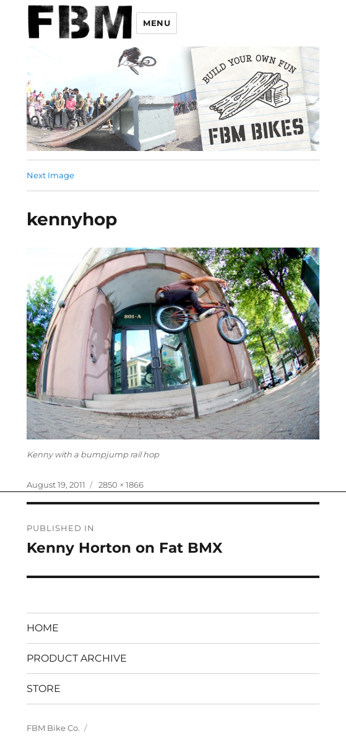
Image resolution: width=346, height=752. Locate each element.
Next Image (50, 175)
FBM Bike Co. (53, 728)
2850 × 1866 (121, 485)
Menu (156, 23)
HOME (43, 628)
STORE (44, 688)
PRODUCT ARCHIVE (77, 658)
